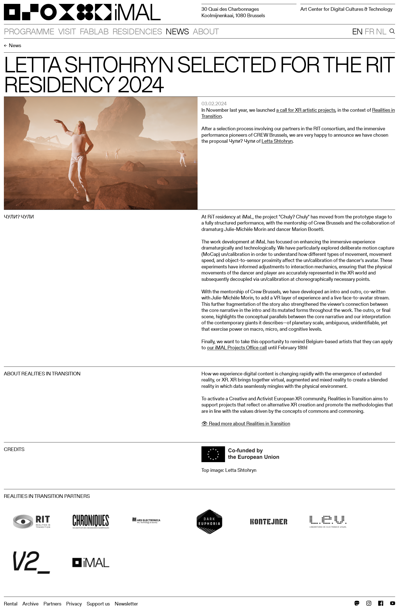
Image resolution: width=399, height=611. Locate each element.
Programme (29, 31)
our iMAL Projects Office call (237, 347)
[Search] (391, 31)
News (177, 31)
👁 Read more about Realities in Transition (245, 423)
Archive (30, 603)
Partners (52, 603)
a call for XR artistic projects (305, 109)
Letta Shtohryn (277, 141)
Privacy (74, 603)
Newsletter (126, 603)
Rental (10, 603)
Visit (67, 31)
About (206, 31)
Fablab (94, 31)
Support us (98, 603)
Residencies (137, 31)
